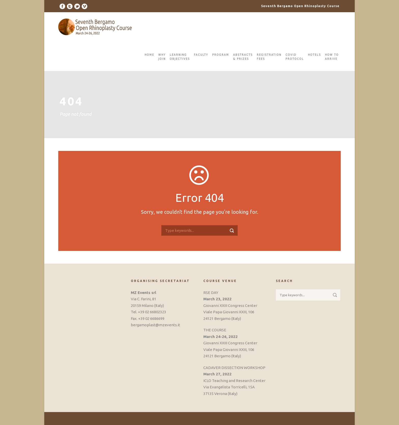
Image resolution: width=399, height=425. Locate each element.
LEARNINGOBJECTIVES (180, 57)
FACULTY (201, 54)
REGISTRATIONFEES (269, 57)
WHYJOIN (162, 57)
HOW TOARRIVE (332, 57)
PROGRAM (220, 54)
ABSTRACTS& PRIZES (243, 57)
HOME (149, 54)
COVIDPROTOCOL (295, 57)
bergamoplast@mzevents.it (155, 325)
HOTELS (314, 54)
